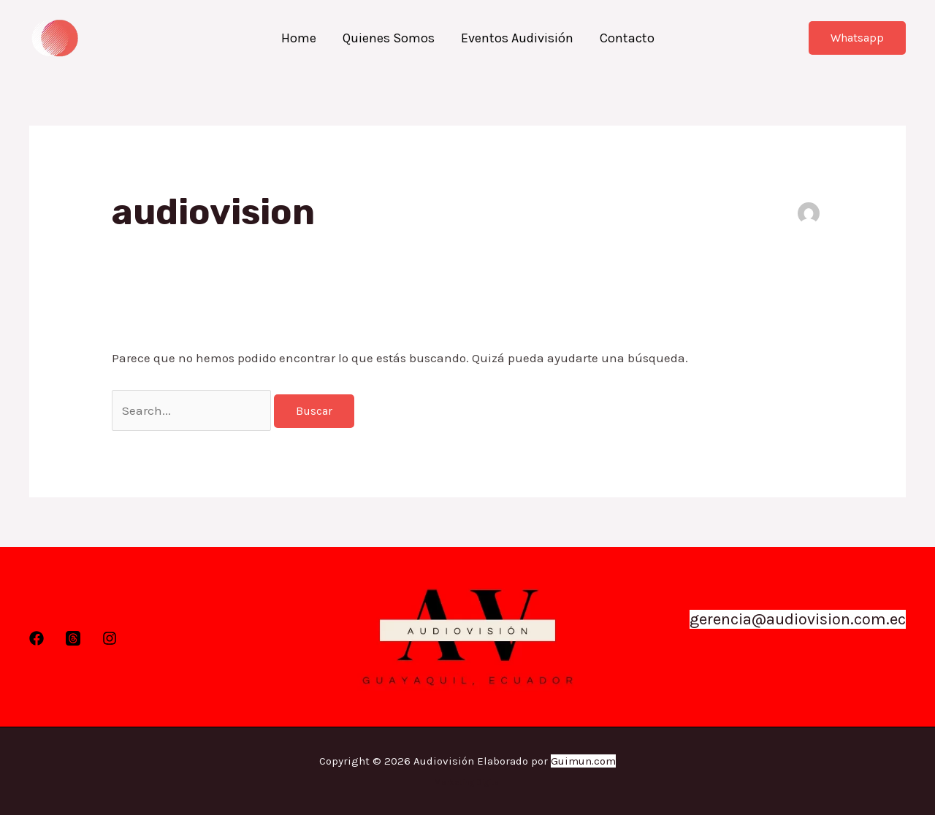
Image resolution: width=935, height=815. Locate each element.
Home (298, 38)
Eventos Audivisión (517, 38)
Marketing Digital (467, 782)
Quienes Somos (389, 38)
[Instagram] (109, 638)
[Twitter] (73, 638)
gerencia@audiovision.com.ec (798, 619)
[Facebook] (36, 638)
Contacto (627, 38)
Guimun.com (583, 761)
